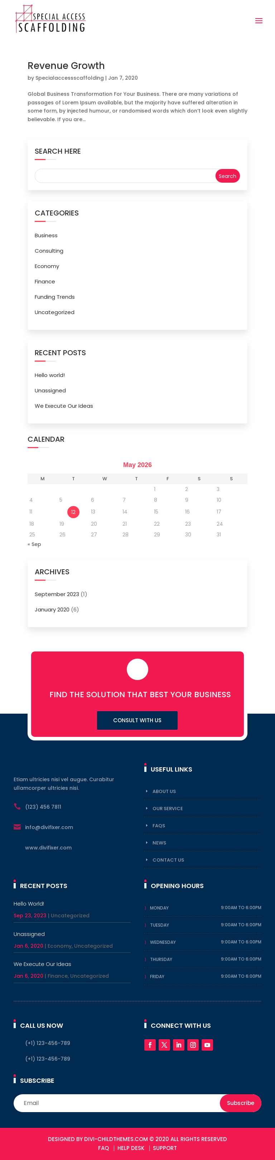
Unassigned (50, 390)
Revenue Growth (66, 65)
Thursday (161, 959)
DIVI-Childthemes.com (116, 1139)
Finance (45, 281)
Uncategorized (54, 312)
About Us (164, 791)
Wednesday (163, 942)
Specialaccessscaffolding (69, 77)
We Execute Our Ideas (64, 406)
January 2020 (52, 609)
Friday (157, 976)
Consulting (49, 250)
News (159, 842)
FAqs (159, 825)
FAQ (103, 1148)
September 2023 (57, 594)
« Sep (34, 544)
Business (46, 235)
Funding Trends (55, 297)
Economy (47, 266)
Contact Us (168, 860)
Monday (159, 908)
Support (165, 1148)
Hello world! (50, 375)
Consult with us (137, 720)
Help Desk (130, 1148)
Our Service (168, 808)
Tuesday (159, 925)
